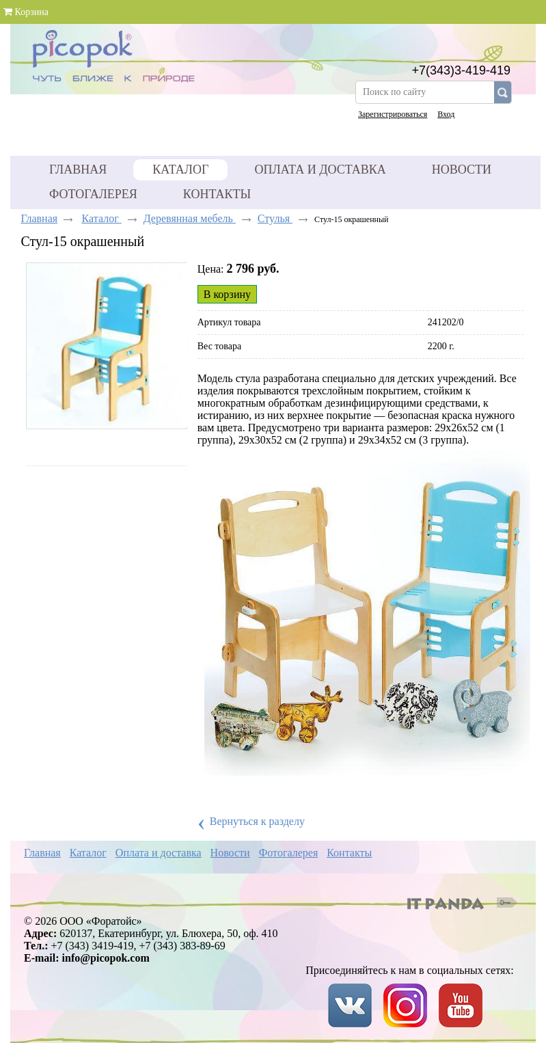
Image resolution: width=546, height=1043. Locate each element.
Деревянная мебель (190, 218)
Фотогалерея (288, 852)
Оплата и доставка (158, 852)
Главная (39, 218)
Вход (445, 114)
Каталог (180, 169)
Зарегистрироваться (392, 114)
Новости (230, 852)
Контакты (349, 852)
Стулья (275, 218)
